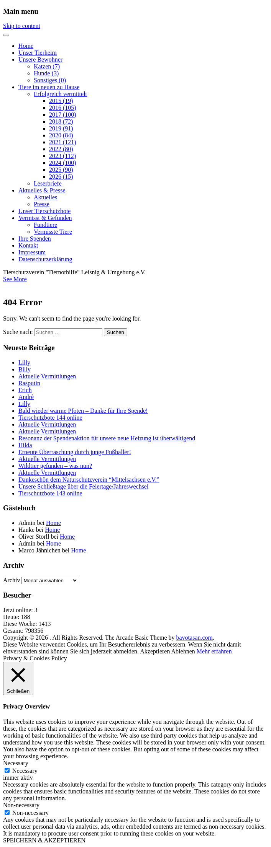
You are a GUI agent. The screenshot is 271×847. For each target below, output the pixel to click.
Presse (41, 204)
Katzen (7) (47, 66)
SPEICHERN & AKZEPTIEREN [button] (44, 840)
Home (25, 45)
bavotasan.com (194, 637)
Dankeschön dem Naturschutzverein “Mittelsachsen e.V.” (88, 479)
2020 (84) (61, 135)
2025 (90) (61, 169)
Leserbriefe (48, 183)
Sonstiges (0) (50, 80)
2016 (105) (62, 107)
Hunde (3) (46, 73)
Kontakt (28, 245)
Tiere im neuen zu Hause (48, 87)
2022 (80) (61, 149)
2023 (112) (62, 156)
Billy (24, 369)
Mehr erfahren (214, 651)
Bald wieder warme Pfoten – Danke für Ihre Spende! (83, 410)
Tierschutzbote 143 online (50, 493)
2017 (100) (62, 114)
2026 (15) (61, 176)
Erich (25, 390)
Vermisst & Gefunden (45, 218)
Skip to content (21, 26)
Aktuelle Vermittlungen (47, 376)
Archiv (11, 580)
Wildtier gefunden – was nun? (55, 466)
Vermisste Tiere (53, 231)
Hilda (25, 445)
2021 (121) (62, 142)
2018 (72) (61, 121)
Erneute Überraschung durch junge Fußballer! (74, 452)
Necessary (25, 770)
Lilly (24, 362)
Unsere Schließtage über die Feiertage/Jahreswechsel (83, 486)
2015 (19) (61, 101)
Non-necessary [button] (21, 805)
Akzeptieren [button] (155, 651)
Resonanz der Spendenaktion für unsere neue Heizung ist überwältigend (106, 438)
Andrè (26, 397)
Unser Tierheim (37, 52)
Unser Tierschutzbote (44, 211)
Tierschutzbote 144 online (50, 417)
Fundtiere (45, 225)
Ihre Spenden (34, 238)
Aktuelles (45, 197)
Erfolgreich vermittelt (60, 94)
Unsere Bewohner (40, 59)
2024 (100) (62, 163)
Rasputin (29, 383)
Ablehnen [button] (183, 651)
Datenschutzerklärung (45, 259)
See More (15, 279)
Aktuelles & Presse (42, 190)
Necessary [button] (15, 763)
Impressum (32, 252)
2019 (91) (61, 128)
